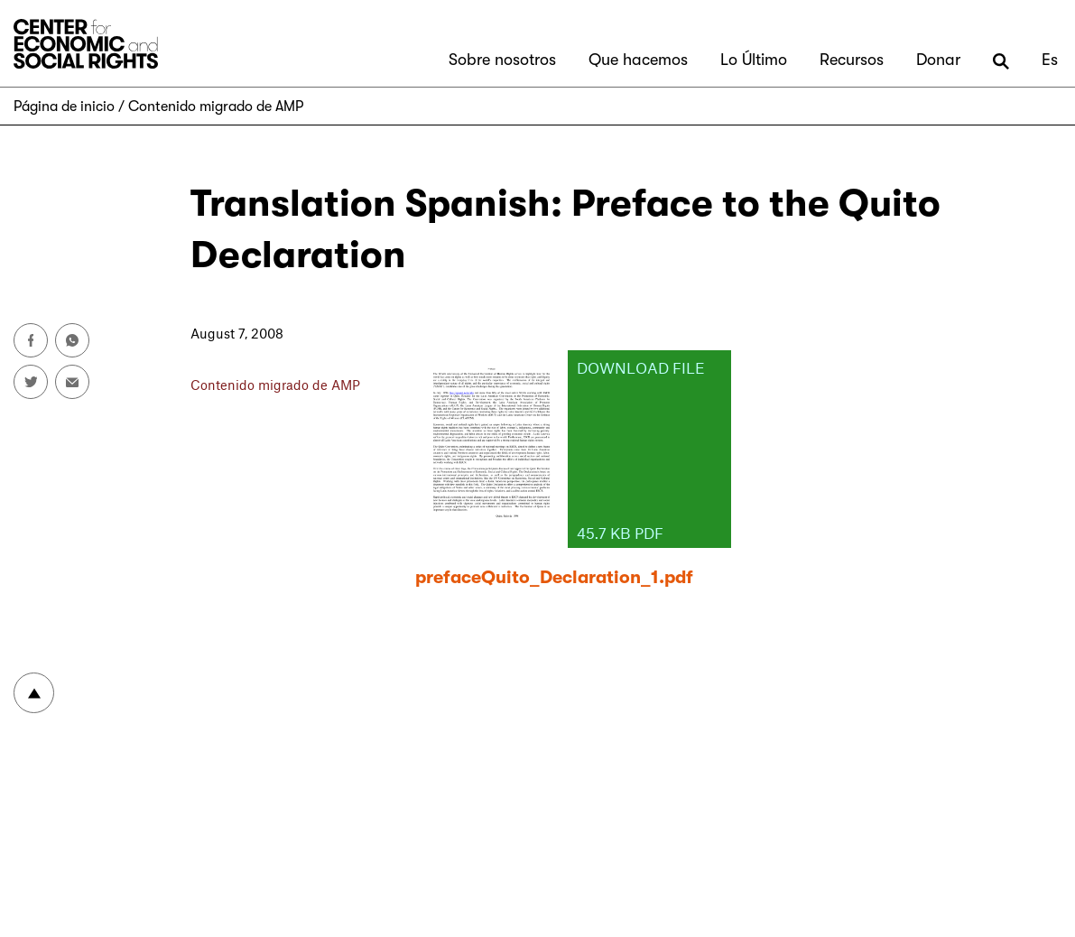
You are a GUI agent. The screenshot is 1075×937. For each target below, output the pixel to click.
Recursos (852, 60)
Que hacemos (638, 60)
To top (34, 693)
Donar (938, 60)
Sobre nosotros (502, 60)
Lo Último (753, 60)
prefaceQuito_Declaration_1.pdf (554, 577)
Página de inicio (64, 106)
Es (1050, 60)
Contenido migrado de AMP (215, 106)
